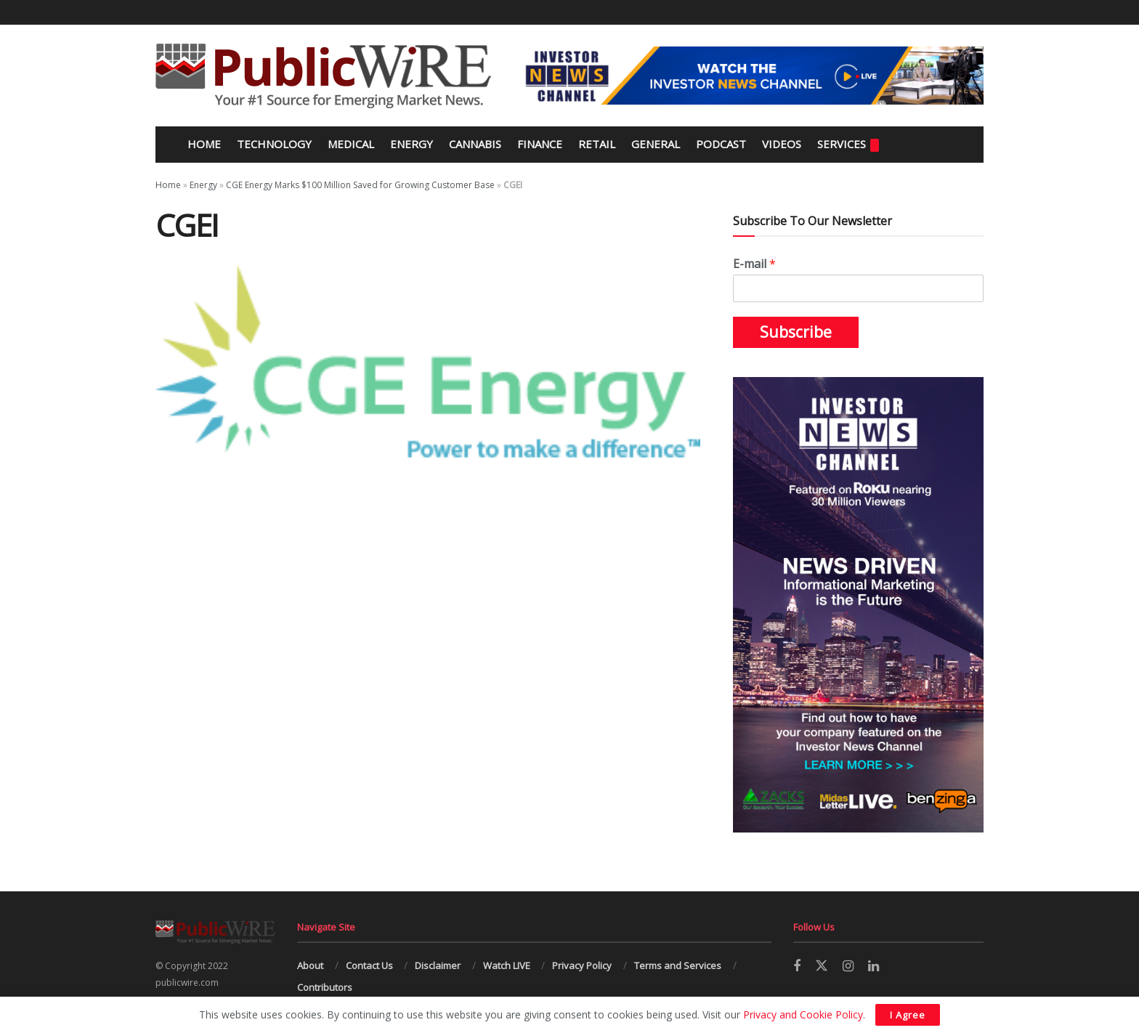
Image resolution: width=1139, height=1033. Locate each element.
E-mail (754, 264)
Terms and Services (677, 965)
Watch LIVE (506, 965)
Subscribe (796, 332)
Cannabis (475, 144)
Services (848, 144)
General (655, 144)
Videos (781, 144)
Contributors (324, 987)
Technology (274, 144)
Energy (411, 144)
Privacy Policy (582, 965)
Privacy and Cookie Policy (803, 1014)
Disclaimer (438, 965)
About (310, 965)
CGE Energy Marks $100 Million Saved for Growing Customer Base (360, 185)
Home (203, 144)
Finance (539, 144)
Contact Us (369, 965)
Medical (351, 144)
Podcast (721, 144)
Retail (596, 144)
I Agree (907, 1014)
